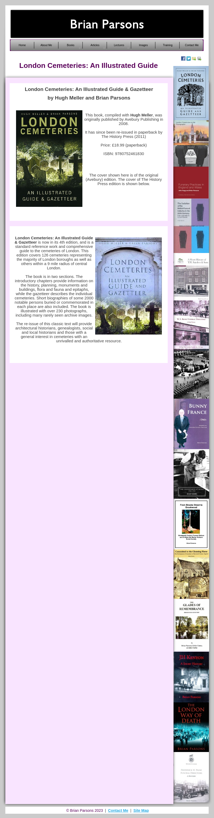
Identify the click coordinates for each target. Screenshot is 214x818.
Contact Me (118, 810)
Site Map (141, 810)
